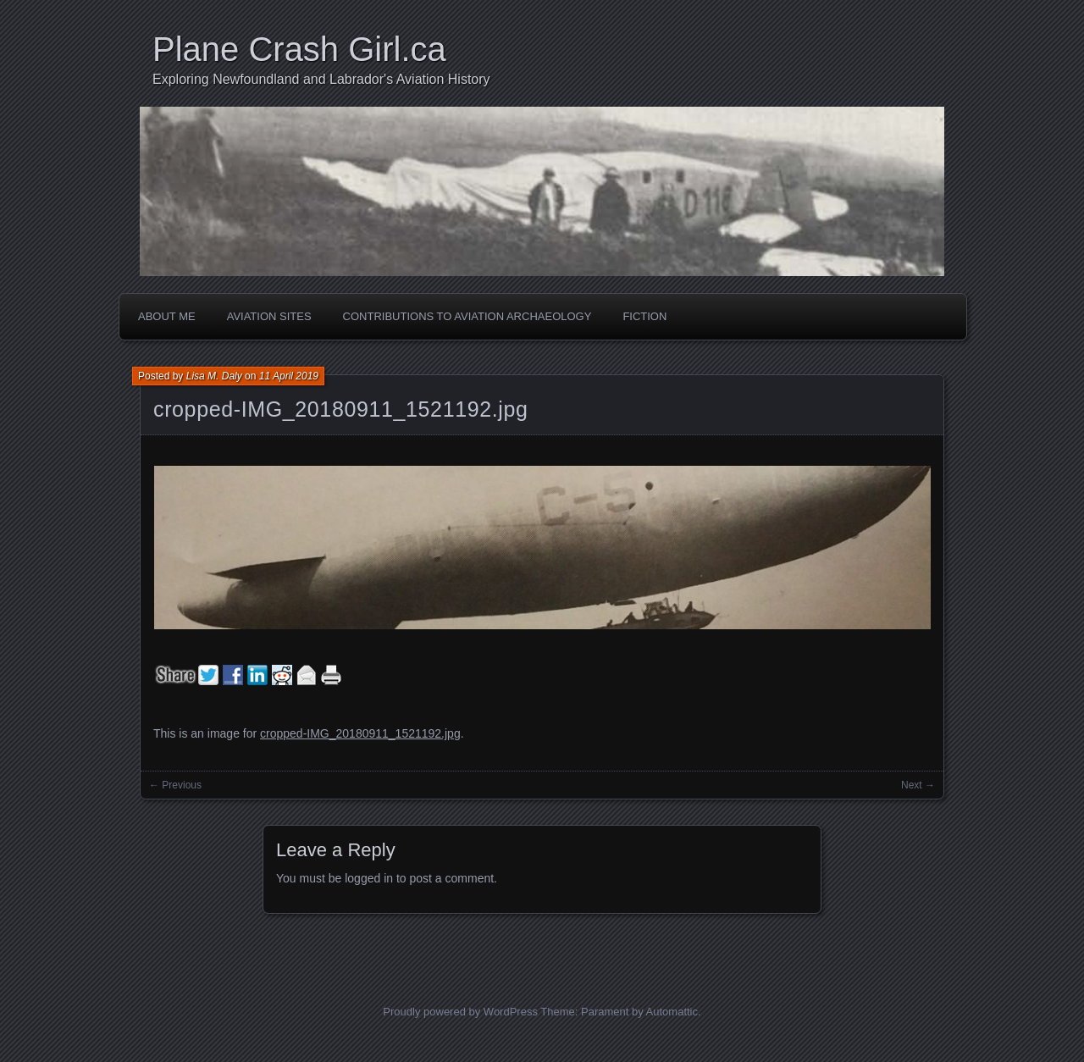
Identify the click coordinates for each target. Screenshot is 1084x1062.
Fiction (644, 316)
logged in (369, 878)
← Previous (175, 785)
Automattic (672, 1011)
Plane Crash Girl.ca (299, 49)
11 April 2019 (288, 376)
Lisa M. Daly (214, 376)
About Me (167, 316)
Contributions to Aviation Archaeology (467, 316)
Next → (918, 785)
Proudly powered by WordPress (460, 1011)
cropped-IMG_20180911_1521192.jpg (340, 409)
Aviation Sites (269, 316)
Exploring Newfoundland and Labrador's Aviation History (321, 79)
